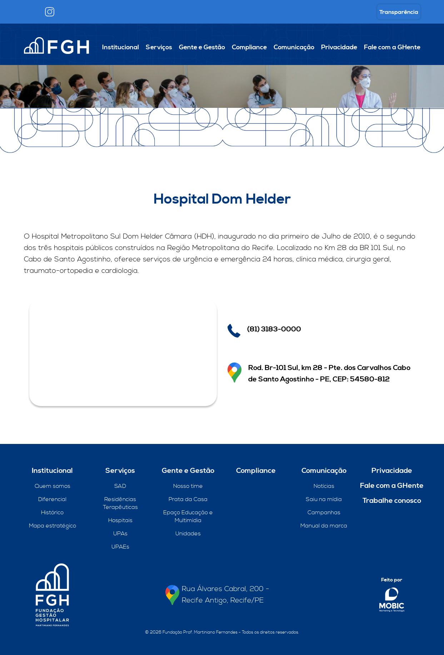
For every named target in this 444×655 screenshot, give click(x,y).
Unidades (188, 533)
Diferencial (52, 499)
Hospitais (120, 520)
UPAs (120, 533)
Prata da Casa (188, 499)
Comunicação (294, 47)
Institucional (120, 47)
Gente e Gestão (202, 47)
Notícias (324, 486)
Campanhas (324, 512)
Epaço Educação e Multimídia (188, 516)
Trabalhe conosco (392, 500)
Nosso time (188, 486)
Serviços (159, 47)
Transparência (398, 12)
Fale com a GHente (392, 47)
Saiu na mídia (324, 499)
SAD (120, 486)
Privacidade (339, 47)
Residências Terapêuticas (120, 503)
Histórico (52, 512)
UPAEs (120, 546)
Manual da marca (323, 525)
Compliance (249, 47)
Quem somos (52, 486)
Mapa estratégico (52, 525)
